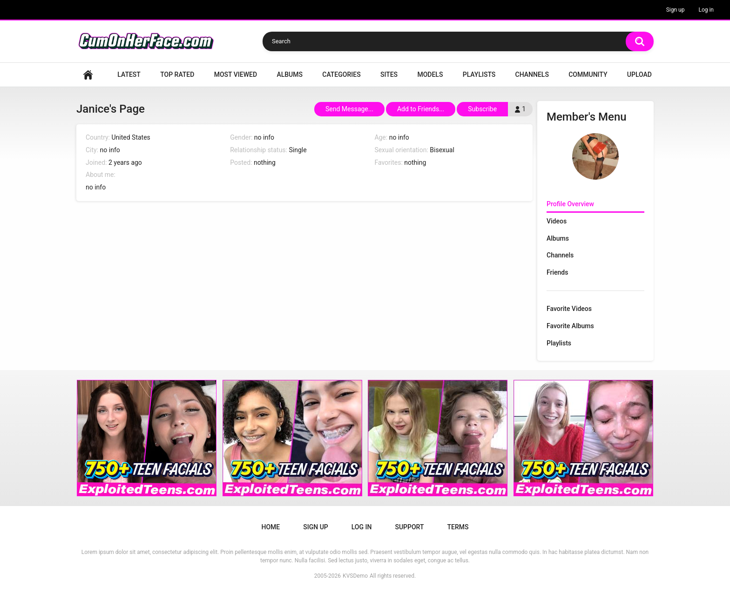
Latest (129, 74)
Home (88, 75)
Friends (557, 272)
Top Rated (177, 74)
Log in (706, 10)
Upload (639, 74)
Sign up (675, 10)
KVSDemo (355, 576)
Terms (457, 527)
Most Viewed (235, 74)
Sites (389, 74)
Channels (532, 74)
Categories (341, 74)
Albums (290, 74)
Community (587, 74)
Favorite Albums (570, 326)
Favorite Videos (569, 308)
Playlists (479, 74)
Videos (557, 221)
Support (409, 527)
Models (430, 74)
